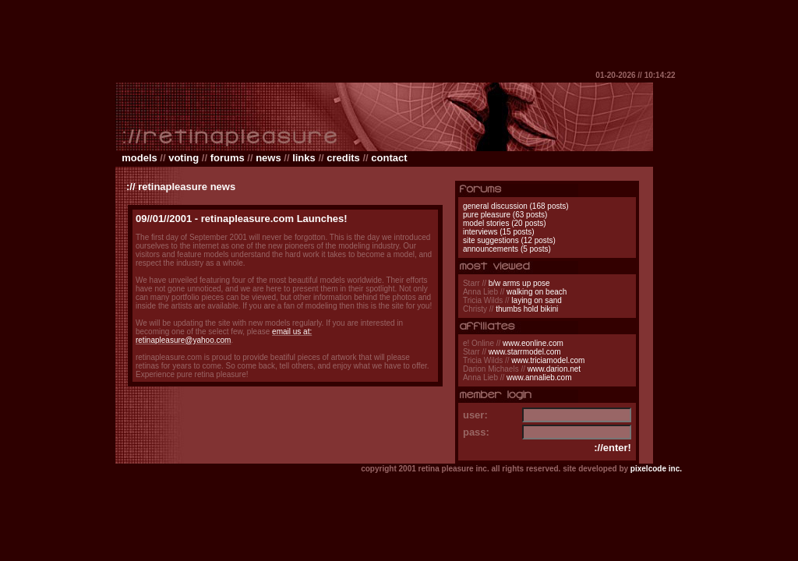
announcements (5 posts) (507, 249)
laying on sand (536, 300)
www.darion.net (554, 369)
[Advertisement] (399, 35)
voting (183, 158)
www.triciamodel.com (547, 360)
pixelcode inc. (656, 468)
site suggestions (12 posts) (509, 240)
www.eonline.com (533, 343)
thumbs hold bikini (527, 309)
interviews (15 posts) (499, 232)
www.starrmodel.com (525, 352)
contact (389, 158)
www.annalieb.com (539, 377)
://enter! (612, 447)
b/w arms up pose (519, 283)
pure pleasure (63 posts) (505, 214)
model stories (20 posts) (504, 223)
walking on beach (537, 292)
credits (343, 158)
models (139, 158)
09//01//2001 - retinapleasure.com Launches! (242, 218)
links (304, 158)
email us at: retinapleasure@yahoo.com (224, 335)
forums (227, 158)
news (268, 158)
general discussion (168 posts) (516, 206)
